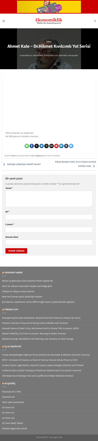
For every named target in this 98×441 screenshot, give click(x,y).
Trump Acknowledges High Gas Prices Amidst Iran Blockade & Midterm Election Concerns (46, 355)
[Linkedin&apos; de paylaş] (61, 146)
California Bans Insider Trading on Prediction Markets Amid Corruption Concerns (41, 370)
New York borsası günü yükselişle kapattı (22, 296)
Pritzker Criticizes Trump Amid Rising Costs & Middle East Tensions (35, 323)
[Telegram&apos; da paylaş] (71, 146)
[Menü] (3, 21)
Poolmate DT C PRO (11, 391)
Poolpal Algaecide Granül (14, 428)
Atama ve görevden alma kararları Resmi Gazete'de (27, 281)
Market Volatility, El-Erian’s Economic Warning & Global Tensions (34, 333)
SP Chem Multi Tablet (12, 423)
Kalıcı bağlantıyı (37, 156)
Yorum (8, 188)
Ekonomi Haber (14, 272)
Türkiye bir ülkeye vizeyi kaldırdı (18, 291)
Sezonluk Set (8, 397)
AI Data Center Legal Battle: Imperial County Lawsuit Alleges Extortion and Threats (43, 365)
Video (49, 42)
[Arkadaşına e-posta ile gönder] (51, 146)
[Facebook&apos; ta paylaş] (31, 146)
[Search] (95, 21)
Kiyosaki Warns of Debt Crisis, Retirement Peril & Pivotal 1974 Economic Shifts (40, 328)
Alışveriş (10, 383)
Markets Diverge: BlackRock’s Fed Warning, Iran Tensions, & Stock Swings (37, 339)
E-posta (9, 224)
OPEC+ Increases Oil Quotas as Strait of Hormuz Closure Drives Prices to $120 (39, 360)
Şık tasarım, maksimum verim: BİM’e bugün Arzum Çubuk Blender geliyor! (38, 302)
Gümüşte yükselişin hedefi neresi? (21, 164)
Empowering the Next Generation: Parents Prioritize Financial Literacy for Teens (41, 318)
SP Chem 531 (8, 412)
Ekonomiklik (26, 55)
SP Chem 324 (8, 418)
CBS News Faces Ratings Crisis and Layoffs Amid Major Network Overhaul (37, 376)
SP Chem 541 (8, 407)
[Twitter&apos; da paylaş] (41, 146)
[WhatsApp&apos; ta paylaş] (27, 146)
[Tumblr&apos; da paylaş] (66, 146)
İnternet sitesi (11, 237)
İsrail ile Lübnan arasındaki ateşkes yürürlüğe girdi (27, 286)
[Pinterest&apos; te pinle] (56, 146)
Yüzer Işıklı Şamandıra (13, 402)
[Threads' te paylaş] (46, 146)
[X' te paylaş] (36, 146)
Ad (7, 212)
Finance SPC (12, 309)
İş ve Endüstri (13, 346)
